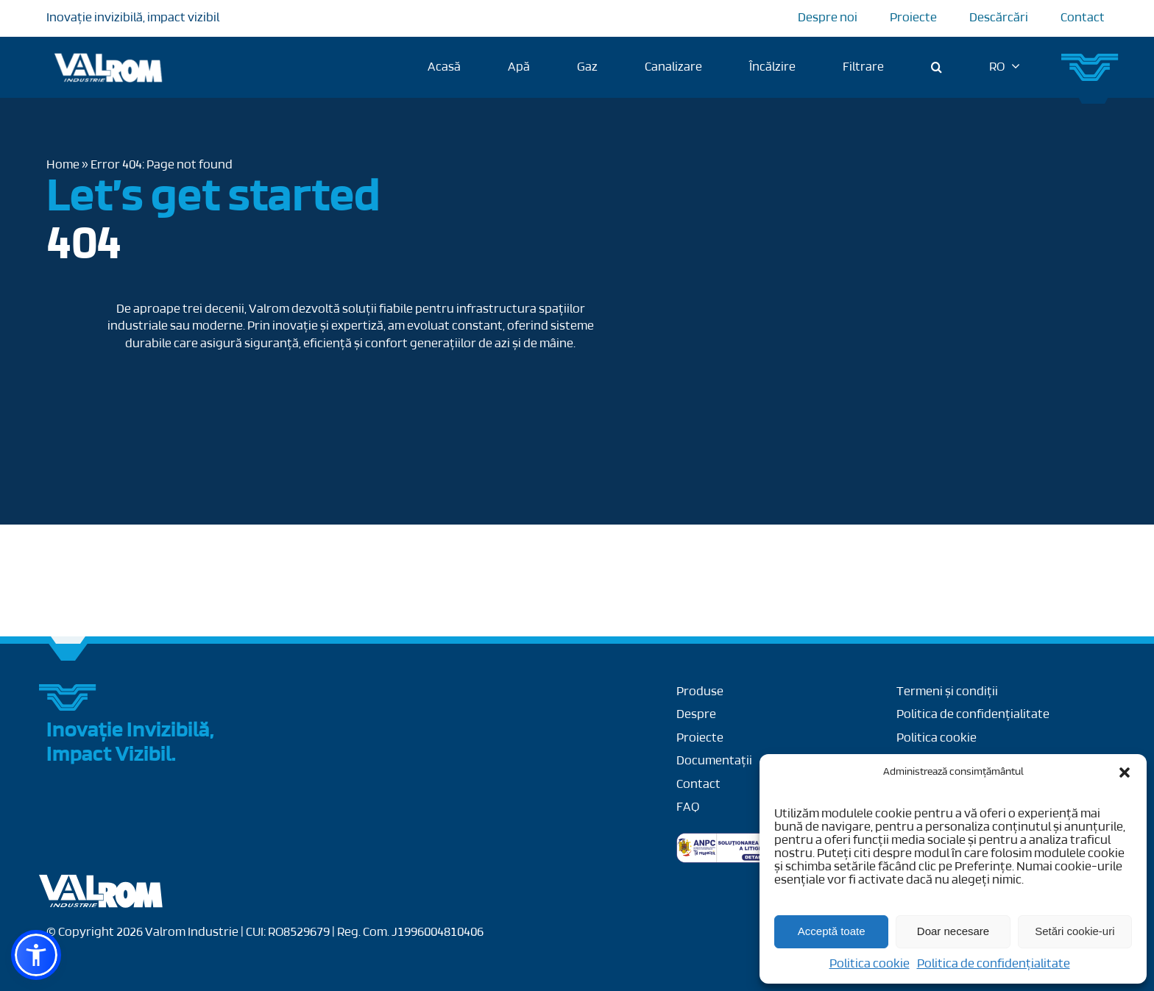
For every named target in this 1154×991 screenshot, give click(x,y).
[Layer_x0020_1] (101, 881)
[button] (1124, 772)
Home (62, 165)
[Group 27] (1090, 59)
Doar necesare (953, 931)
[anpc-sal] (737, 839)
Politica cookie (869, 964)
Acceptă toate (832, 931)
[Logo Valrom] (108, 50)
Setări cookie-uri (1074, 931)
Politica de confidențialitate (993, 964)
